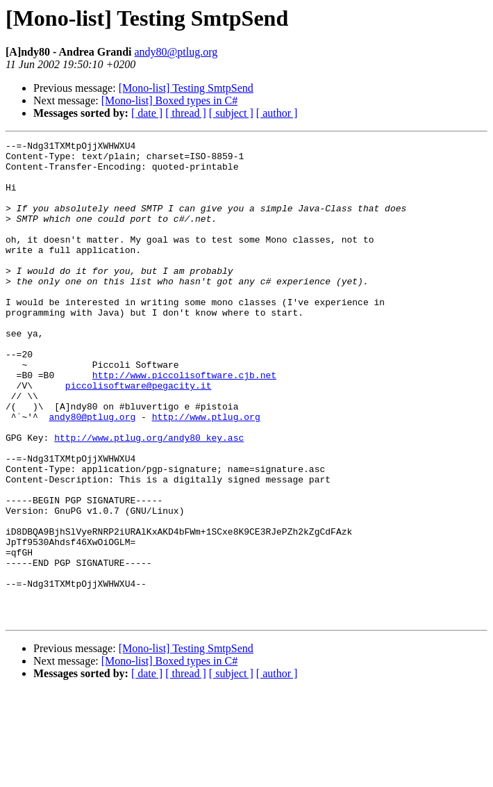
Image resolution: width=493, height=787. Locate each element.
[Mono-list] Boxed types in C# (169, 100)
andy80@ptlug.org (176, 52)
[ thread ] (185, 113)
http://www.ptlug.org (206, 472)
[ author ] (277, 113)
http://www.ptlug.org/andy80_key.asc (149, 498)
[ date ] (146, 113)
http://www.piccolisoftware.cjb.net (184, 422)
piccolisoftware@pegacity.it (138, 435)
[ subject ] (231, 113)
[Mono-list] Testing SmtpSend (186, 88)
